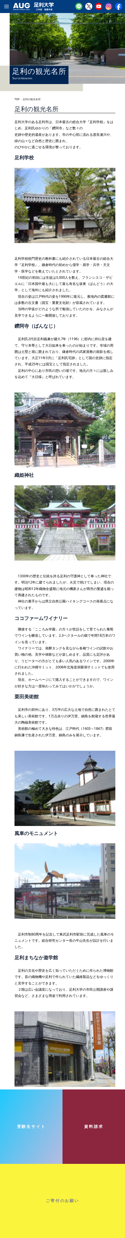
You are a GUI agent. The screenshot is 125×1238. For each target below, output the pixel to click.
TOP (16, 99)
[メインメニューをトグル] (6, 6)
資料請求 (93, 1126)
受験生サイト (31, 1126)
